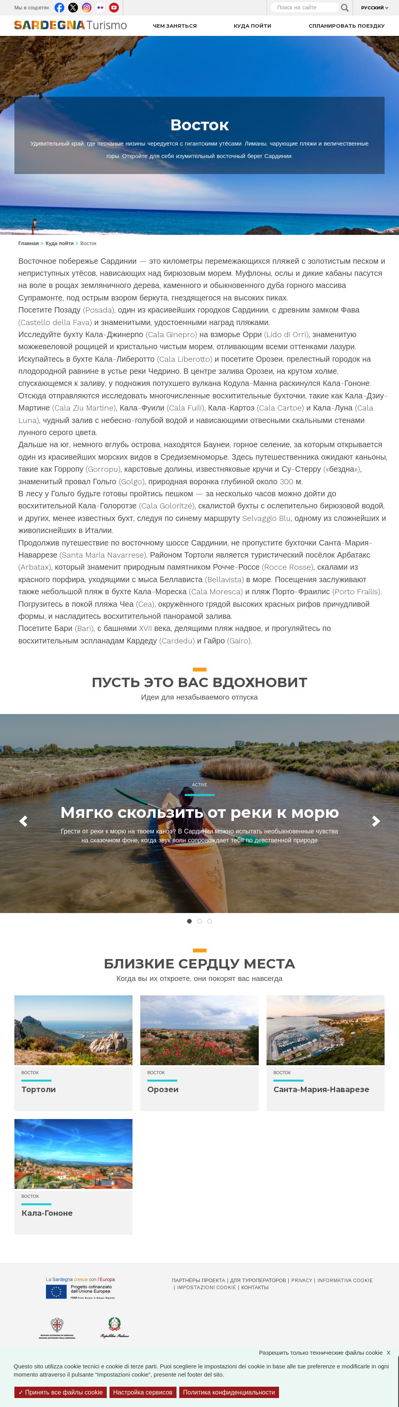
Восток (30, 1072)
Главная (28, 243)
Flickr (100, 6)
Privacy (301, 1280)
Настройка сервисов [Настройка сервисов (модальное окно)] (143, 1392)
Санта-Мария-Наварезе (321, 1089)
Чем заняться (175, 26)
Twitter (73, 6)
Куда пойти (252, 26)
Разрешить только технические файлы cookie (328, 1352)
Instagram (87, 6)
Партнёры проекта (198, 1280)
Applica (345, 8)
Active (199, 784)
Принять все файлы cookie (60, 1392)
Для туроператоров (258, 1280)
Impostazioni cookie (206, 1287)
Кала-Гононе (47, 1213)
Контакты (254, 1287)
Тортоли (38, 1089)
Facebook (59, 6)
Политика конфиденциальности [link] (229, 1392)
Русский (372, 8)
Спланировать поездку (347, 26)
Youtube (114, 6)
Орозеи (162, 1089)
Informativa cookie (345, 1280)
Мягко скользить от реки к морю (199, 812)
